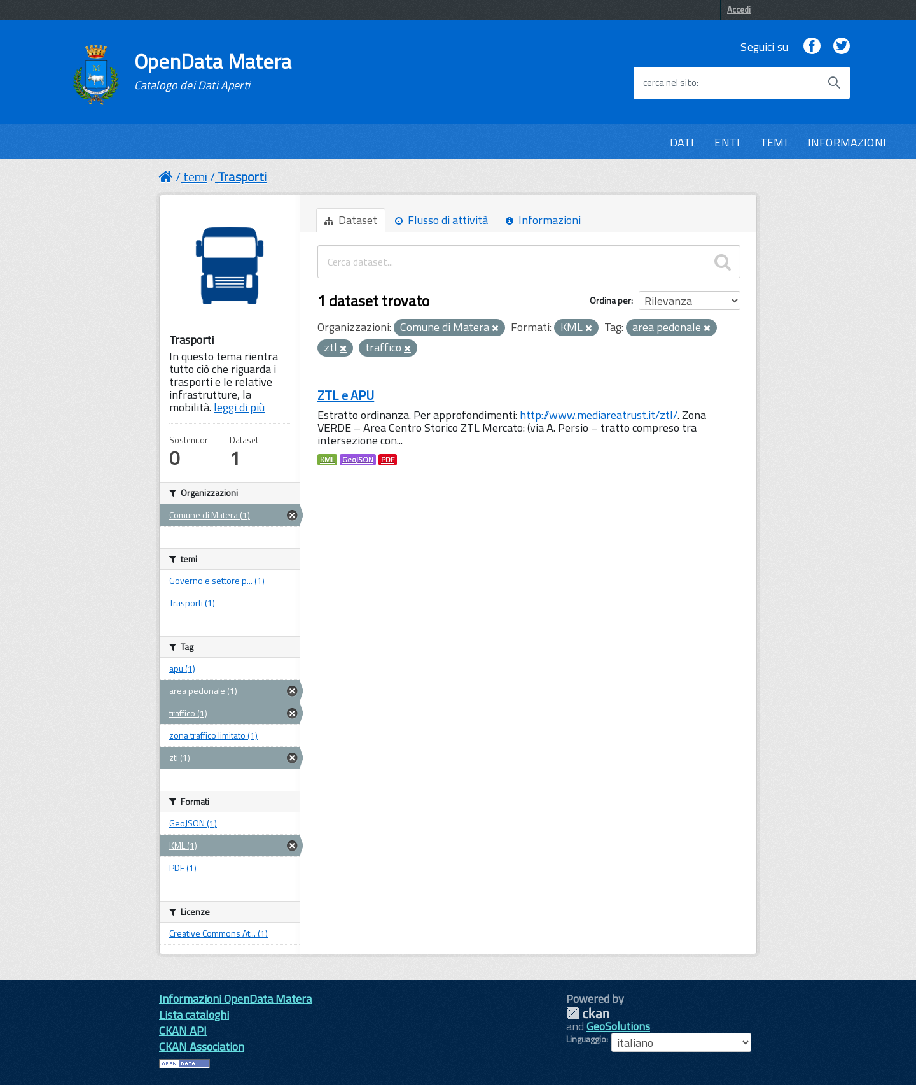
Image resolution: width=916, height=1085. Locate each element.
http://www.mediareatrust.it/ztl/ (598, 414)
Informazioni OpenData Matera (235, 998)
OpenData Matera (213, 71)
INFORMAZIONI (847, 142)
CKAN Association (201, 1046)
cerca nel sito (670, 82)
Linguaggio (586, 1039)
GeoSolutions (618, 1026)
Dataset (350, 220)
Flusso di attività (441, 220)
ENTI (727, 142)
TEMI (774, 142)
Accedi (739, 9)
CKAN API (183, 1030)
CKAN (587, 1013)
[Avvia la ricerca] (834, 83)
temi (195, 177)
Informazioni (543, 220)
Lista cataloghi (194, 1014)
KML (327, 459)
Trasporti (242, 177)
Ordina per (610, 300)
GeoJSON (357, 459)
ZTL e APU (345, 395)
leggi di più (239, 407)
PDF (387, 459)
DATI (682, 142)
